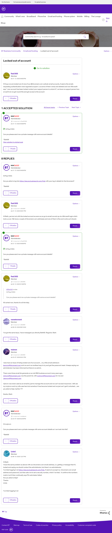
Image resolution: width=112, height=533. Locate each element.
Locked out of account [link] (49, 51)
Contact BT (6, 525)
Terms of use (27, 525)
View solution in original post (13, 142)
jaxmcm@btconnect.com (12, 365)
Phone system (69, 16)
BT (11, 529)
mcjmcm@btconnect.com (46, 376)
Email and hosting (55, 16)
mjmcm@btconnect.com (12, 376)
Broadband (31, 16)
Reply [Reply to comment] (75, 149)
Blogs (3, 23)
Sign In (107, 19)
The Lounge (96, 16)
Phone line (42, 16)
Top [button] (5, 512)
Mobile (80, 16)
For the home (6, 2)
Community (9, 16)
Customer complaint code (87, 525)
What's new (20, 16)
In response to (20, 121)
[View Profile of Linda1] (13, 451)
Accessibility (69, 525)
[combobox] (56, 36)
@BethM (9, 289)
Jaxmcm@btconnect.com (12, 378)
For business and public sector (22, 2)
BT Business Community (11, 51)
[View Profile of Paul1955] (14, 73)
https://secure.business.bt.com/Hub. (32, 470)
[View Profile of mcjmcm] (14, 350)
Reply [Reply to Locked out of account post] (75, 99)
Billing (86, 16)
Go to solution (43, 68)
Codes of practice (42, 525)
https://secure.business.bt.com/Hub (32, 181)
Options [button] (106, 51)
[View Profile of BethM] (16, 116)
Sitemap (16, 525)
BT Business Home (3, 9)
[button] (5, 98)
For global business (40, 2)
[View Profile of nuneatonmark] (16, 319)
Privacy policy (57, 525)
